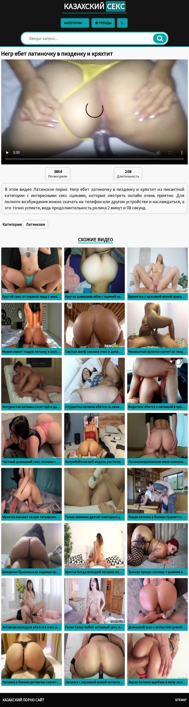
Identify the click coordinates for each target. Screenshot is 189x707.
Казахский (94, 6)
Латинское (35, 224)
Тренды (103, 23)
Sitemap (181, 700)
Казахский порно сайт (23, 700)
